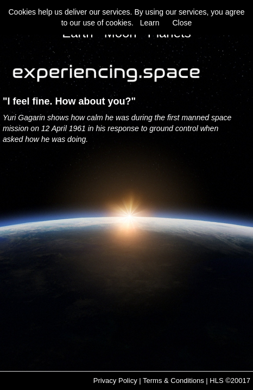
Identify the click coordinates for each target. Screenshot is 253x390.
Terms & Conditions (173, 380)
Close (182, 22)
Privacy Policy (115, 380)
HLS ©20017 (230, 380)
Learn (150, 22)
